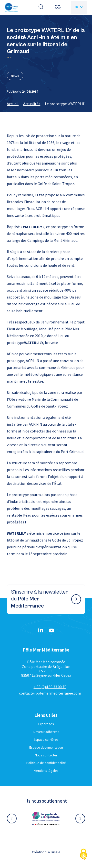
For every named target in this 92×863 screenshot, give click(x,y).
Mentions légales (46, 770)
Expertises (46, 724)
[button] (57, 7)
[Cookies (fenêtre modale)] (83, 854)
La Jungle (53, 852)
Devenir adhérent (46, 732)
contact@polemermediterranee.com (50, 693)
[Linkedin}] (40, 630)
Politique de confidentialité (46, 763)
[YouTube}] (51, 630)
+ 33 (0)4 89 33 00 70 (50, 686)
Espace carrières (46, 739)
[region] (46, 103)
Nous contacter (46, 755)
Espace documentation (46, 747)
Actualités (31, 103)
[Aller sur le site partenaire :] (46, 818)
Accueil (13, 103)
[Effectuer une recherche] (41, 7)
